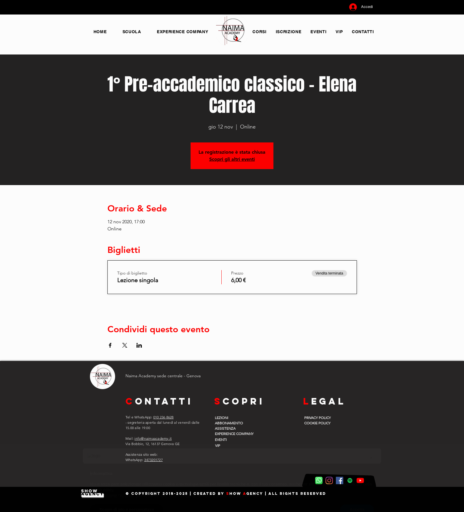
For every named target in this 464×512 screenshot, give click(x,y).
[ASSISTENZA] (230, 428)
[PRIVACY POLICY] (319, 417)
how (236, 493)
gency (254, 493)
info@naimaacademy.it (153, 438)
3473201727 (153, 460)
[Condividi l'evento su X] (125, 345)
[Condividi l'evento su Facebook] (110, 345)
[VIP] (229, 445)
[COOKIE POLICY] (319, 423)
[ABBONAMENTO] (230, 423)
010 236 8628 (163, 417)
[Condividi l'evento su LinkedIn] (139, 345)
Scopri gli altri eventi (232, 159)
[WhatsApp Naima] (319, 480)
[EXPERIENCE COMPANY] (238, 433)
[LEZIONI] (230, 417)
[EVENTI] (230, 439)
